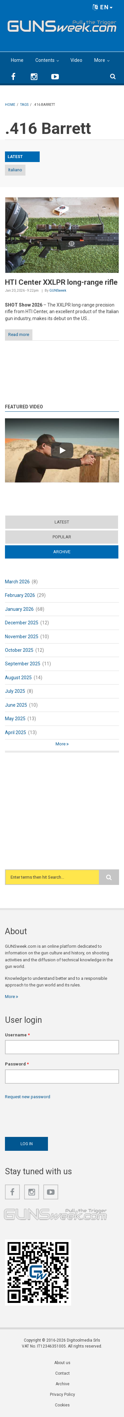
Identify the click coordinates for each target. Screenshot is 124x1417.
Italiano (15, 169)
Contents (45, 60)
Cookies (62, 1405)
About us (62, 1363)
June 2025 (16, 705)
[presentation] (55, 1116)
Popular (62, 536)
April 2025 (15, 732)
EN (103, 7)
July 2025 (15, 691)
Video (76, 60)
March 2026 (17, 581)
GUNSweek (57, 290)
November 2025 (21, 636)
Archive (61, 551)
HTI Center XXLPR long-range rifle (61, 282)
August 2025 (18, 677)
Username (17, 1034)
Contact (62, 1373)
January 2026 (19, 609)
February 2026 (20, 595)
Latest (62, 522)
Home (17, 60)
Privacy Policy (62, 1394)
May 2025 (15, 718)
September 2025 (22, 663)
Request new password (27, 1096)
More (99, 60)
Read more (18, 334)
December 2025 (21, 622)
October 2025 (19, 650)
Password (17, 1064)
